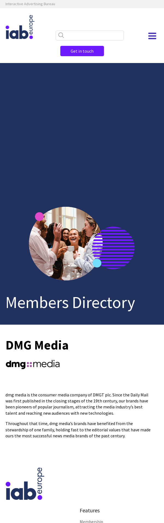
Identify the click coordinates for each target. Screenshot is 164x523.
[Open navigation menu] (152, 36)
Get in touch (82, 51)
